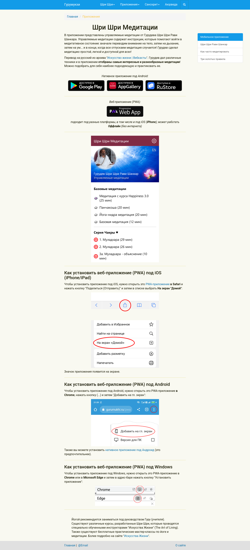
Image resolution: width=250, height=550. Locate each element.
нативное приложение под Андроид (130, 450)
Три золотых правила (213, 59)
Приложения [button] (129, 4)
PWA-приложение (158, 284)
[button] (184, 4)
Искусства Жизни (136, 536)
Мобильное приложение (215, 36)
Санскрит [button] (152, 4)
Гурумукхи (72, 4)
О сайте (180, 545)
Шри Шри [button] (107, 4)
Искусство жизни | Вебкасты (126, 57)
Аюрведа (171, 4)
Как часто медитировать (215, 51)
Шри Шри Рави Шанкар (214, 44)
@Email (83, 545)
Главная (72, 16)
